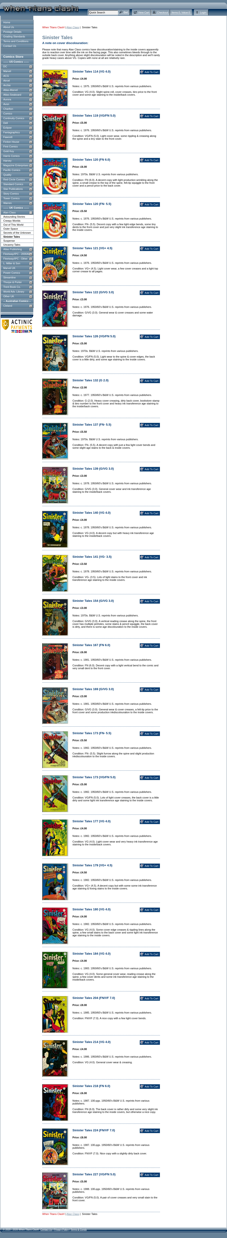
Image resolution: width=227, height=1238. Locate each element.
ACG (6, 75)
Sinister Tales (11, 236)
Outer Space (10, 228)
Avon (6, 104)
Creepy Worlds (12, 220)
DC (5, 66)
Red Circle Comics (14, 179)
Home (6, 22)
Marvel (7, 71)
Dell (5, 123)
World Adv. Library (13, 291)
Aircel (6, 80)
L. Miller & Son (11, 263)
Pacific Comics (11, 170)
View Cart (143, 12)
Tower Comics (11, 198)
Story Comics (11, 193)
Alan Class (9, 212)
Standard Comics (13, 184)
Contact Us (9, 46)
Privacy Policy (61, 1229)
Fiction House (11, 141)
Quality (7, 174)
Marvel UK (9, 268)
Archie (7, 85)
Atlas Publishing (12, 249)
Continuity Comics (13, 118)
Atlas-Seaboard (12, 94)
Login (203, 12)
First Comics (10, 146)
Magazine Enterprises (15, 165)
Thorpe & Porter (12, 282)
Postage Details (12, 31)
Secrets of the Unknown (17, 232)
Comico (7, 113)
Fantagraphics (11, 132)
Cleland (7, 305)
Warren (7, 203)
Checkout (162, 12)
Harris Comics (11, 156)
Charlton (8, 108)
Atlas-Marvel (10, 90)
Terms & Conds (79, 1229)
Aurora (7, 99)
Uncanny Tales (11, 244)
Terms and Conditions (15, 41)
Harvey (7, 160)
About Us (8, 27)
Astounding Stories (14, 216)
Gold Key (8, 151)
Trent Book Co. (12, 286)
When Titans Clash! (53, 27)
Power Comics (11, 272)
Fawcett (8, 137)
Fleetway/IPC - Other (15, 258)
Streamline (9, 277)
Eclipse (7, 127)
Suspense (9, 240)
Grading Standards (14, 36)
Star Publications (13, 188)
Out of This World (13, 224)
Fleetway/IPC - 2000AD (16, 253)
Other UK (8, 296)
